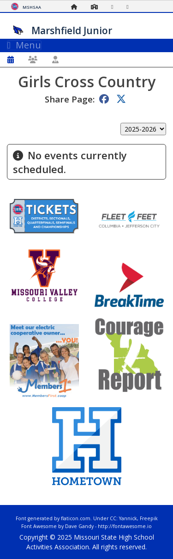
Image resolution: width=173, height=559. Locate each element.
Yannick (128, 518)
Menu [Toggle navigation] (24, 45)
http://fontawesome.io (125, 526)
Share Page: (70, 99)
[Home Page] (76, 6)
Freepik (149, 518)
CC (113, 518)
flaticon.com (75, 518)
